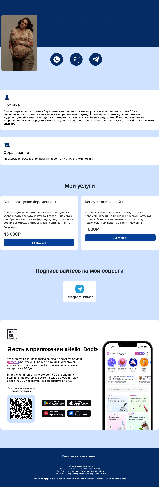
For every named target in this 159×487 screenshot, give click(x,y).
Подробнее (10, 227)
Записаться (39, 242)
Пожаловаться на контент (79, 456)
